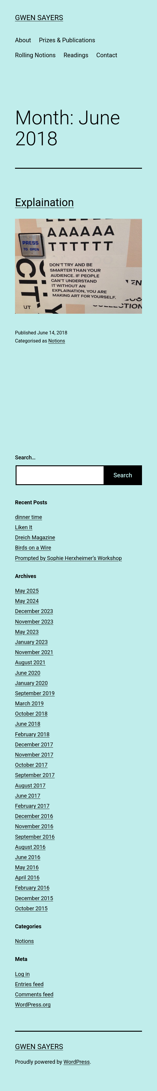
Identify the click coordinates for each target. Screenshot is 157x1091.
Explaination (44, 202)
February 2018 (32, 734)
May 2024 (27, 601)
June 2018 (27, 724)
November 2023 (34, 621)
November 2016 (34, 826)
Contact (106, 55)
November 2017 (34, 755)
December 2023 (34, 611)
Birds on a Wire (33, 547)
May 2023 (27, 632)
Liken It (23, 527)
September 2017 (35, 775)
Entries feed (29, 984)
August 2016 (30, 847)
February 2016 (32, 888)
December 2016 (34, 816)
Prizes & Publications (67, 40)
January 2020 (31, 683)
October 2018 (31, 713)
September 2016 (35, 837)
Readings (76, 55)
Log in (22, 974)
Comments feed (34, 994)
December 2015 (34, 898)
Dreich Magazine (35, 537)
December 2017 (34, 744)
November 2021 (34, 652)
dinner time (28, 517)
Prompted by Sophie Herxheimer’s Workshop (68, 558)
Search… (25, 457)
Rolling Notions (35, 55)
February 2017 (32, 806)
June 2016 (27, 857)
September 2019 (35, 693)
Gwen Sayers (39, 17)
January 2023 (31, 642)
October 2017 (31, 765)
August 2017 (30, 785)
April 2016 (27, 877)
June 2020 (27, 673)
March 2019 (29, 703)
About (23, 40)
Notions (56, 341)
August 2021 (30, 662)
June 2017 (27, 796)
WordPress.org (33, 1004)
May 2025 (27, 591)
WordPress (77, 1062)
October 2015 (31, 908)
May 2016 (27, 867)
